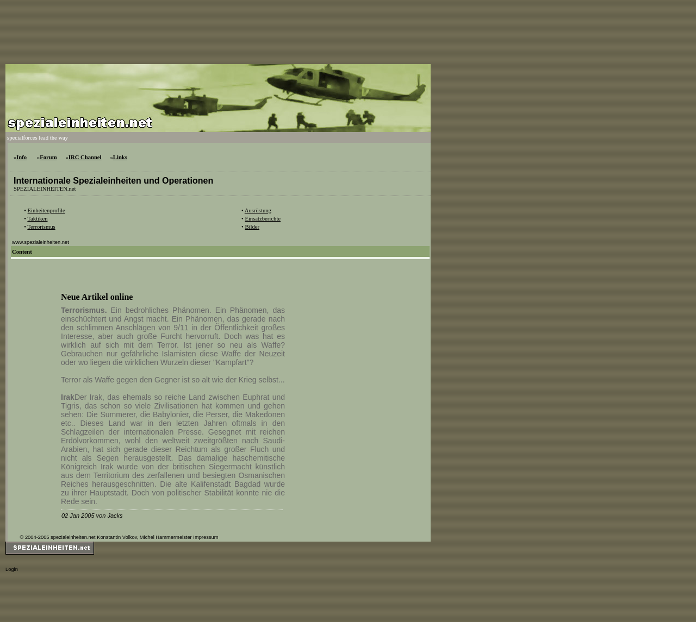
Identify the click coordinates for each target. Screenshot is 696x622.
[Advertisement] (203, 29)
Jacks (114, 515)
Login (11, 569)
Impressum (205, 537)
